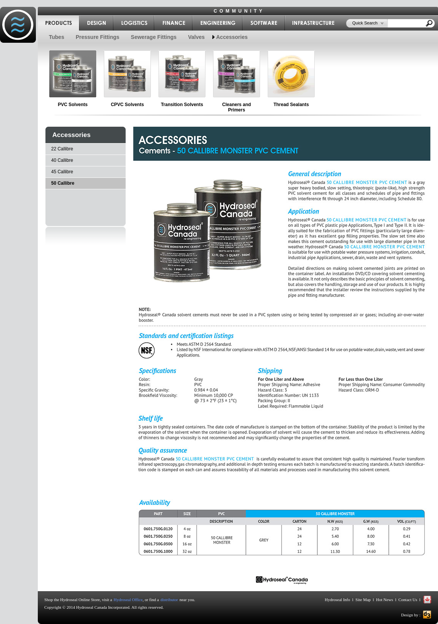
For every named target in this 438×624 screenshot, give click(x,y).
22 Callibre (62, 149)
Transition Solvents (182, 104)
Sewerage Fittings (154, 37)
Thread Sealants (291, 104)
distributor (169, 599)
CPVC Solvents (127, 104)
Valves (196, 37)
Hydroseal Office (128, 599)
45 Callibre (62, 171)
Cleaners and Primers (236, 107)
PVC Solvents (72, 104)
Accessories (232, 37)
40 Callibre (62, 160)
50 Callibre (62, 183)
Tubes (56, 37)
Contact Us (407, 599)
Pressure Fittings (97, 37)
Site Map (363, 599)
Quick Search (365, 23)
